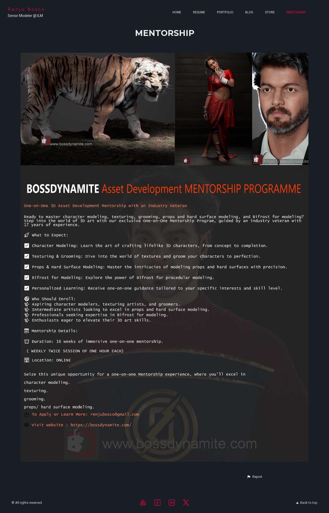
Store (270, 12)
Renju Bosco (26, 9)
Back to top (306, 503)
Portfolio (225, 12)
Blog (249, 12)
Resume (199, 12)
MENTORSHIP (296, 12)
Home (176, 12)
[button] (254, 477)
